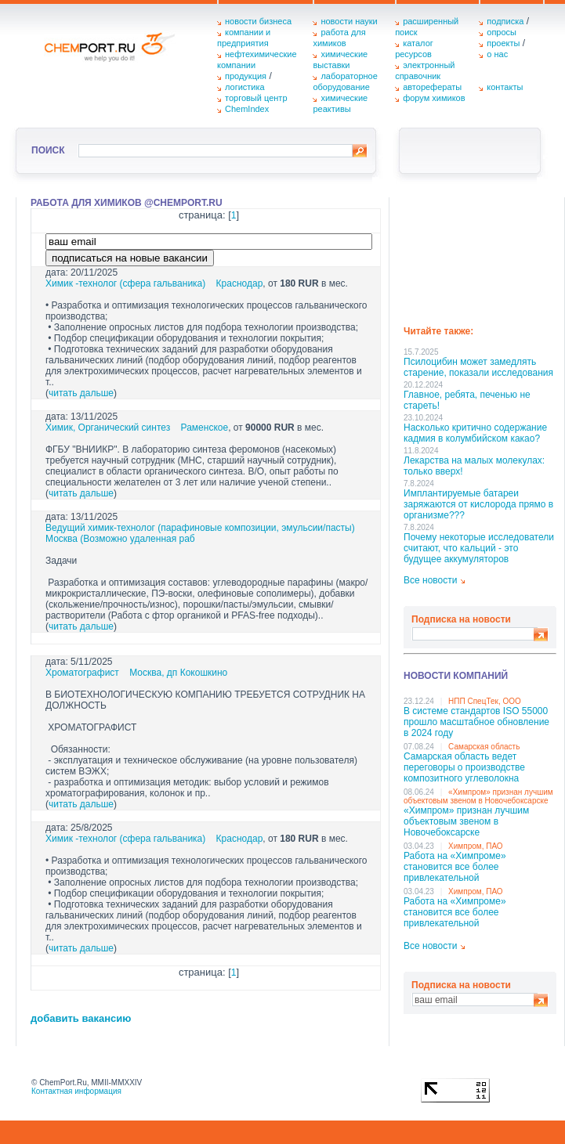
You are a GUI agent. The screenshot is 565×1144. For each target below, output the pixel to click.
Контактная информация (76, 1091)
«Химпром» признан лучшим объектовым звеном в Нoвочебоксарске (478, 796)
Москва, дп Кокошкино (178, 672)
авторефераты (432, 87)
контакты (505, 87)
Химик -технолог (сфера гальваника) (125, 283)
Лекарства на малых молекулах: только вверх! (474, 466)
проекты (503, 43)
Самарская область (484, 746)
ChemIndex (247, 109)
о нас (497, 54)
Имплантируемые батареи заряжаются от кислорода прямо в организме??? (478, 504)
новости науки (349, 21)
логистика (245, 87)
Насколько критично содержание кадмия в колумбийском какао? (475, 433)
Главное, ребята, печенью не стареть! (467, 400)
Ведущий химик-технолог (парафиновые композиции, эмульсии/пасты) (200, 527)
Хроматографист (82, 672)
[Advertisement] (480, 256)
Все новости (430, 580)
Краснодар (239, 283)
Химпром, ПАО (475, 846)
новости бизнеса (258, 21)
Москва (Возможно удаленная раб (120, 538)
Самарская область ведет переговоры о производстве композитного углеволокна (464, 767)
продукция (245, 76)
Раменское (205, 427)
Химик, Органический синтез (107, 427)
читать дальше (81, 393)
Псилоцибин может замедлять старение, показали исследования (478, 367)
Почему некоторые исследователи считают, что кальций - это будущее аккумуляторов (479, 548)
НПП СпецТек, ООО (484, 701)
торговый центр (256, 98)
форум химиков (434, 98)
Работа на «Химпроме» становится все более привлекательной (455, 866)
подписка (505, 21)
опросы (501, 32)
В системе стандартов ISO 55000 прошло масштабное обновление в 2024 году (476, 722)
